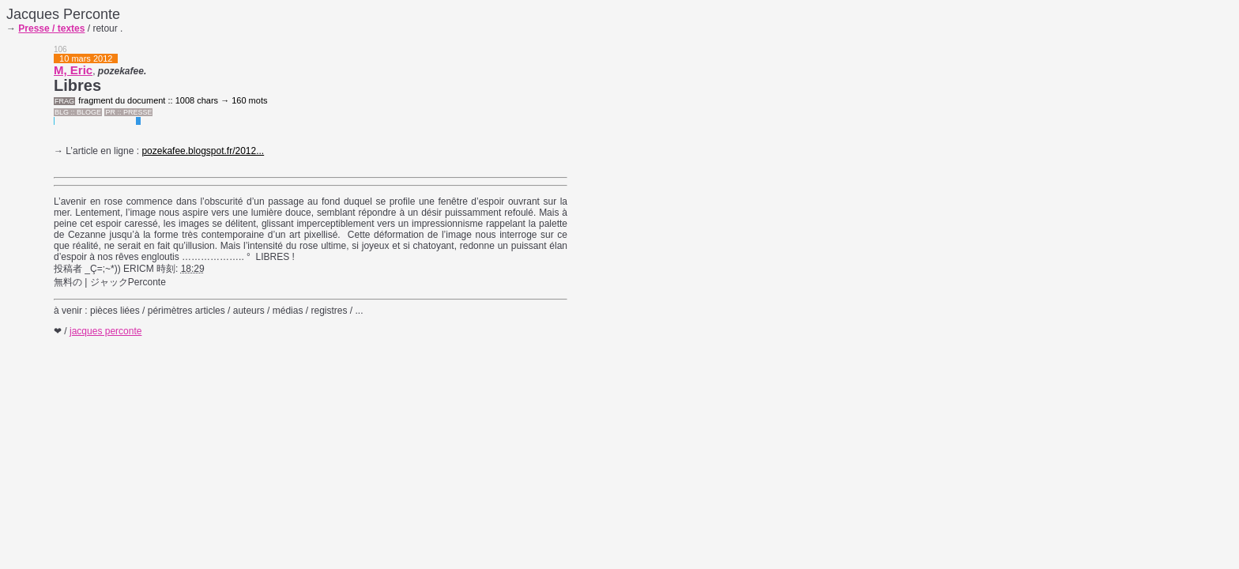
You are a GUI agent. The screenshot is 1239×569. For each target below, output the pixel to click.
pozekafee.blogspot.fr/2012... (202, 150)
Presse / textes (51, 28)
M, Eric (73, 70)
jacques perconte (105, 331)
